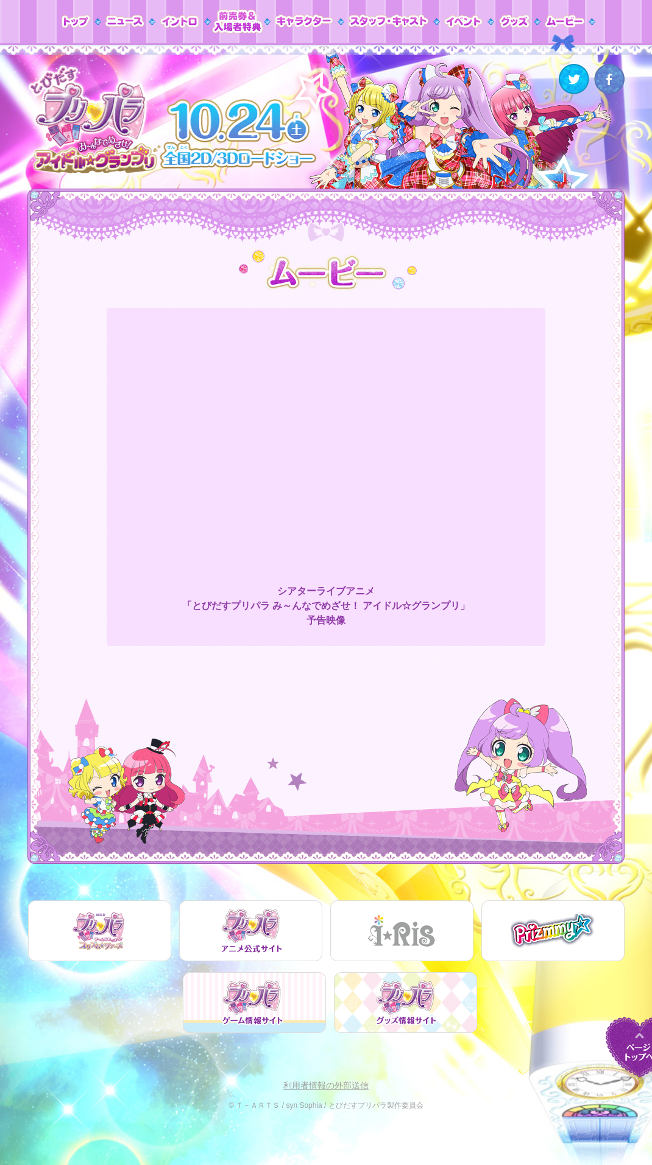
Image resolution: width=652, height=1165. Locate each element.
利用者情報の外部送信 (326, 1085)
